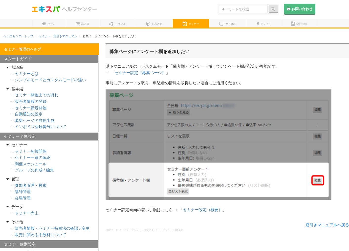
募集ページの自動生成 (34, 120)
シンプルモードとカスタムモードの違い (50, 80)
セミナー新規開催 (30, 108)
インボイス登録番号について (40, 127)
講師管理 (23, 192)
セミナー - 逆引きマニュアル (58, 36)
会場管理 (23, 198)
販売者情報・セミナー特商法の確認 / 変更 (52, 228)
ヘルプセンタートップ (18, 36)
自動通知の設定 (29, 114)
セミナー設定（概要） (202, 210)
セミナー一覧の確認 (32, 157)
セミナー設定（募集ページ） (140, 73)
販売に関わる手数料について (40, 235)
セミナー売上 (27, 213)
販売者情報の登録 (30, 101)
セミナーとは (27, 74)
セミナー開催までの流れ (36, 95)
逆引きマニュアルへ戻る (327, 225)
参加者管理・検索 (30, 185)
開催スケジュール (30, 164)
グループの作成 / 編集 (34, 170)
